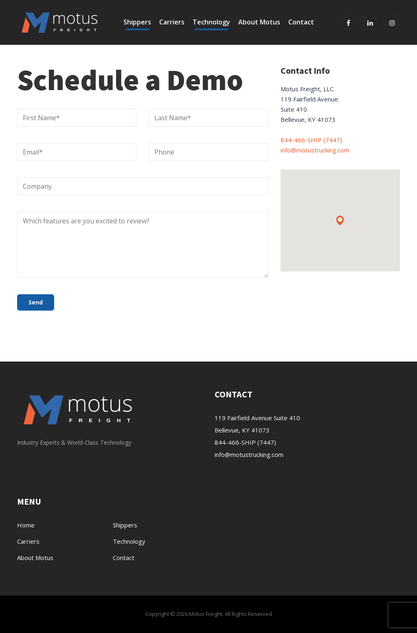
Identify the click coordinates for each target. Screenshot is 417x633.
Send (36, 302)
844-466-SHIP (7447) (311, 140)
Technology (211, 22)
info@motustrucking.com (315, 150)
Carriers (171, 22)
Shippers (137, 22)
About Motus (259, 22)
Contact (301, 22)
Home (26, 525)
